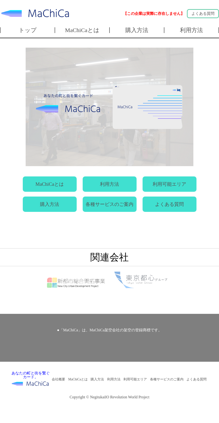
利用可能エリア (169, 184)
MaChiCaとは (82, 30)
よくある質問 (202, 13)
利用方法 (191, 30)
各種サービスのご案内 (109, 204)
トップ (28, 30)
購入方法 (136, 30)
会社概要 (58, 379)
